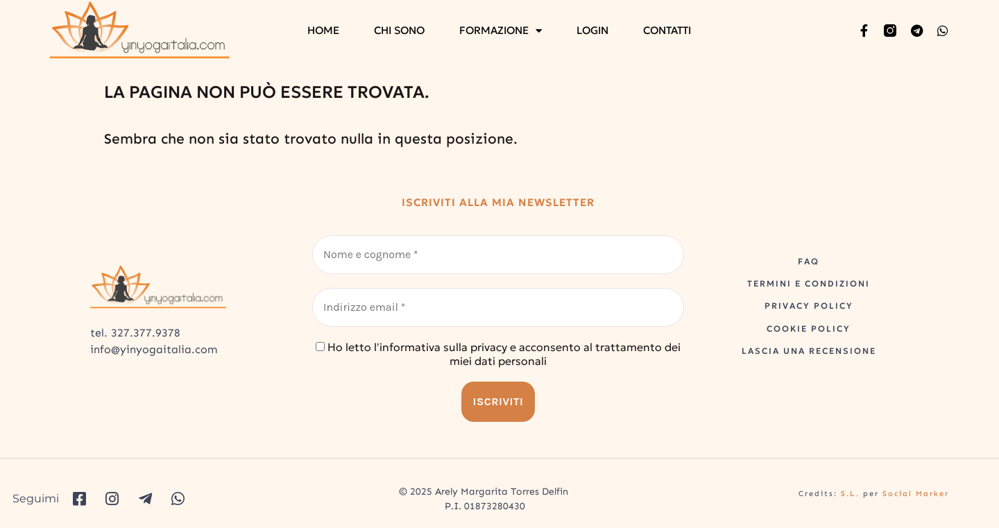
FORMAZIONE (500, 30)
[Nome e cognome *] (498, 254)
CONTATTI (667, 30)
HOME (323, 30)
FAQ (808, 261)
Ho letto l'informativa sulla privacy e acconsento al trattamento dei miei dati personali (498, 354)
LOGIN (592, 30)
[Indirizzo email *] (498, 307)
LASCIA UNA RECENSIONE (809, 351)
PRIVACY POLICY (809, 305)
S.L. (850, 493)
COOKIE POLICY (809, 328)
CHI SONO (399, 30)
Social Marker (915, 493)
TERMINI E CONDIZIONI (808, 283)
